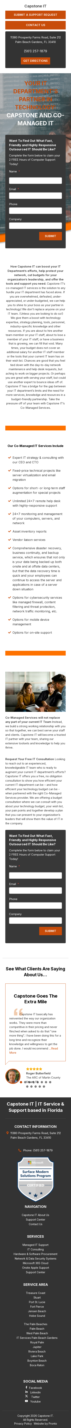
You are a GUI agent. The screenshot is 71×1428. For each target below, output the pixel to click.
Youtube (35, 1401)
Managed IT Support (35, 1244)
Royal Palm (37, 1342)
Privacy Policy (23, 1423)
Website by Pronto (45, 1423)
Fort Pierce (37, 1306)
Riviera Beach (37, 1351)
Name (14, 171)
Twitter (35, 1397)
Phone (13, 204)
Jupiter (37, 1347)
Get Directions (35, 61)
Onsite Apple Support (35, 1267)
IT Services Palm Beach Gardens (37, 1337)
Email (14, 189)
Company (15, 219)
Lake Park (37, 1356)
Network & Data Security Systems (35, 1258)
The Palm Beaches (35, 1324)
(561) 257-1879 (35, 51)
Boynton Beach (37, 1360)
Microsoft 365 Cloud (35, 1263)
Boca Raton (37, 1365)
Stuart (37, 1297)
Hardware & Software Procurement (35, 1254)
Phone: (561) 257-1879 (38, 1150)
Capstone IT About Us (35, 1215)
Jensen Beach (37, 1311)
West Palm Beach (37, 1333)
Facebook (35, 1387)
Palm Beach (37, 1328)
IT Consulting (35, 1249)
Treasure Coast (35, 1293)
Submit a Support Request (35, 15)
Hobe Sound (37, 1315)
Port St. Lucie (37, 1302)
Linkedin (35, 1392)
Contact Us (35, 25)
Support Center (35, 1219)
